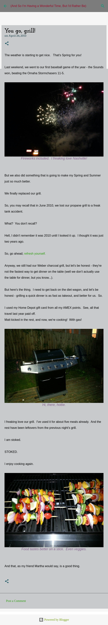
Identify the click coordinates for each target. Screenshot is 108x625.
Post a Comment (16, 600)
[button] (7, 43)
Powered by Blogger (54, 619)
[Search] (102, 6)
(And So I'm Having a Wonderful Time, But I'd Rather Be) (48, 6)
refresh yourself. (35, 253)
